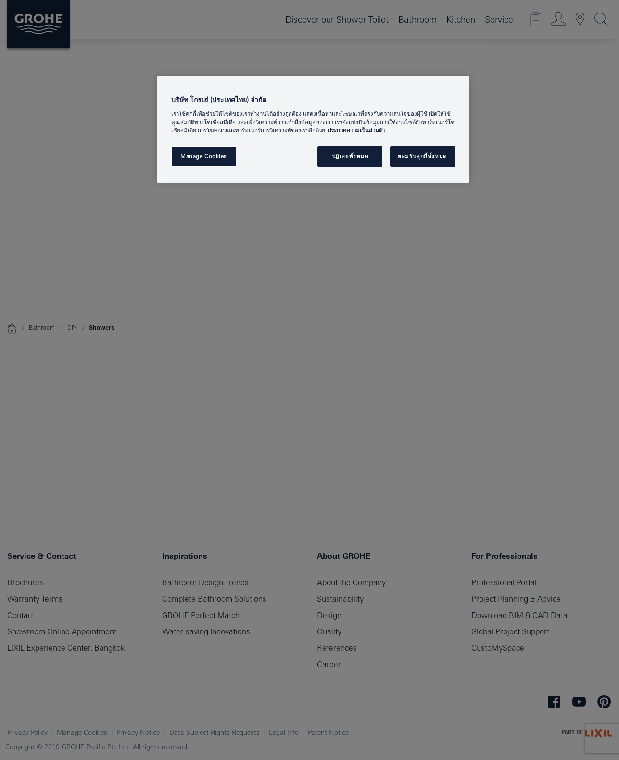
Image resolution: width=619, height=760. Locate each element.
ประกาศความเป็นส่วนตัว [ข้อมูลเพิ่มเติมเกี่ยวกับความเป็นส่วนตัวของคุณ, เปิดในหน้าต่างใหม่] (356, 130)
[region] (313, 129)
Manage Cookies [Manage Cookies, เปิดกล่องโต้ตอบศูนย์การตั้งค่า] (203, 156)
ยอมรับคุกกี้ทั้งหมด (422, 156)
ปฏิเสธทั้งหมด (350, 156)
